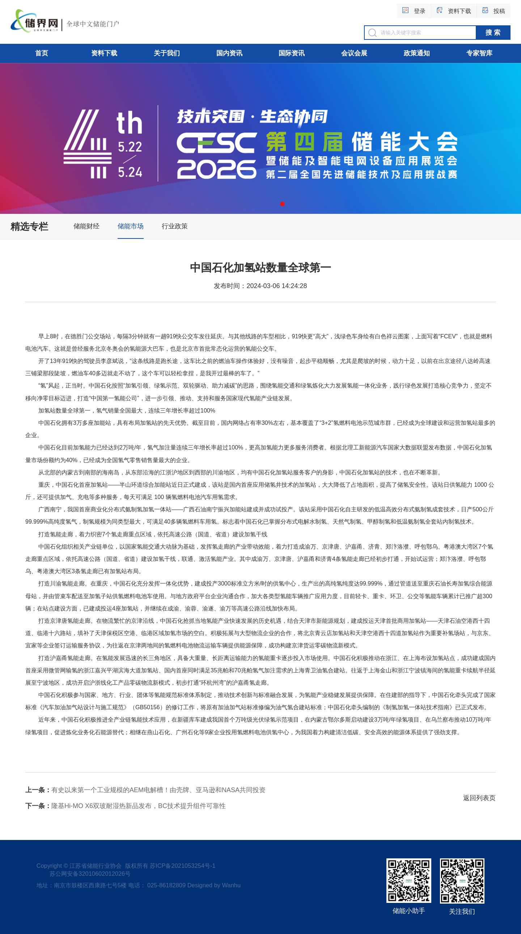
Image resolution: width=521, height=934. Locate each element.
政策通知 (417, 53)
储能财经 (86, 226)
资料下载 (104, 53)
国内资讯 (229, 53)
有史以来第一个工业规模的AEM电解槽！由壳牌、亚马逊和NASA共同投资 (145, 790)
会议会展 (354, 53)
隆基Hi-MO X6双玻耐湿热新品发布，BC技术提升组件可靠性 (125, 806)
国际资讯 (292, 53)
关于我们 (167, 53)
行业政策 (175, 226)
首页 (41, 53)
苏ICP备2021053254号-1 (182, 865)
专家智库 (479, 53)
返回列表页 (479, 798)
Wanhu (231, 885)
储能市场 (131, 226)
